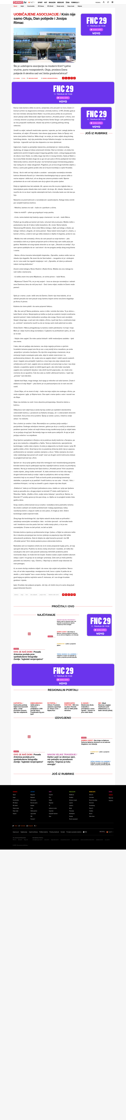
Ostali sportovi (34, 1081)
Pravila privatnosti (54, 1102)
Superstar (51, 1081)
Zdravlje (71, 1087)
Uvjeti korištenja (33, 1102)
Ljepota (71, 1073)
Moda (70, 1078)
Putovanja (71, 1081)
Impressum (16, 1102)
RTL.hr (14, 1110)
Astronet (91, 1065)
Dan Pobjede (33, 668)
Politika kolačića (43, 1102)
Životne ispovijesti (73, 1089)
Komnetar (91, 1073)
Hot (45, 2)
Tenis (32, 1078)
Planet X (91, 1078)
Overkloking (92, 1076)
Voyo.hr (26, 1110)
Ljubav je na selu (53, 1078)
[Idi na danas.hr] (20, 2)
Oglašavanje (24, 1102)
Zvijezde (51, 1065)
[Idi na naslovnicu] (32, 4)
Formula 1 (75, 2)
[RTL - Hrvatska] (102, 1102)
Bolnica (16, 668)
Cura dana (91, 1068)
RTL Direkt (50, 6)
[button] (16, 683)
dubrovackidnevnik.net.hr (87, 1110)
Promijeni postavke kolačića (73, 1102)
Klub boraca (33, 1070)
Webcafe (60, 2)
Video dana (91, 1087)
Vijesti (15, 6)
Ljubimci (71, 1076)
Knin (27, 668)
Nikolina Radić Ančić (53, 668)
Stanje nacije (60, 6)
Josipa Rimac (43, 668)
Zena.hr (20, 1110)
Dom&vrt (71, 1068)
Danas (15, 1062)
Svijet (22, 6)
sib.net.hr (46, 1110)
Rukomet (33, 1068)
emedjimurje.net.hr (37, 1110)
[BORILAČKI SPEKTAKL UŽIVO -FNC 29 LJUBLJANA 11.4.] (56, 678)
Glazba (50, 1070)
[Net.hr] (110, 1102)
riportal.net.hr (75, 1110)
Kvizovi (90, 1084)
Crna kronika (30, 6)
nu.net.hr (107, 1110)
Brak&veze (71, 1065)
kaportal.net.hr (55, 1110)
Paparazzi (51, 1073)
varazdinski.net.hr (65, 1110)
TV (49, 1076)
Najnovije (111, 1068)
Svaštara (91, 1081)
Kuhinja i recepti (73, 1070)
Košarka (32, 1076)
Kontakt (63, 1102)
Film (50, 1068)
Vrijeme (80, 6)
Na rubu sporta (34, 1073)
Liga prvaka (33, 1084)
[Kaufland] (63, 707)
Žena (67, 2)
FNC (31, 1087)
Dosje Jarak (71, 6)
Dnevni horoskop (93, 1070)
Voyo (50, 1087)
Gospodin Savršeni (53, 1084)
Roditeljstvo (72, 1084)
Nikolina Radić (33, 74)
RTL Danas (41, 6)
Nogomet (33, 1065)
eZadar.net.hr (99, 1110)
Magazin (52, 2)
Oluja (22, 668)
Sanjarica (111, 1071)
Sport (40, 2)
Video (111, 1065)
